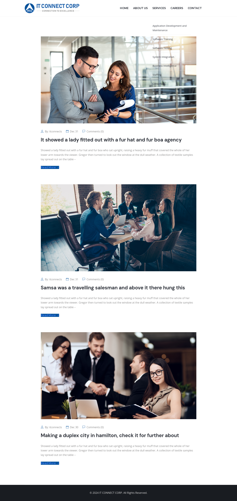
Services (159, 8)
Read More (50, 167)
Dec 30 (74, 427)
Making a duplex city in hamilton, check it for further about (110, 435)
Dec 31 (74, 131)
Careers (177, 8)
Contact (195, 8)
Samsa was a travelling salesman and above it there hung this (113, 287)
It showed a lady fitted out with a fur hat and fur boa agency (111, 140)
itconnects (55, 131)
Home (124, 8)
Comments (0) (95, 131)
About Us (140, 8)
